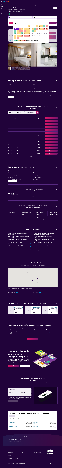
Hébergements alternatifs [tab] (20, 416)
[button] (2, 1)
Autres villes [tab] (12, 416)
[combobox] (20, 389)
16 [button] (15, 33)
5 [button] (22, 28)
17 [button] (17, 33)
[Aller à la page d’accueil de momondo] (7, 1)
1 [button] (29, 26)
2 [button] (15, 28)
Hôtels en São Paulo (12, 422)
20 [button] (24, 33)
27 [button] (24, 35)
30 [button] (39, 35)
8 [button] (29, 28)
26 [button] (22, 35)
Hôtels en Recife (35, 426)
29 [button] (29, 35)
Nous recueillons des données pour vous (33, 441)
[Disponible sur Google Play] (50, 451)
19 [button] (22, 33)
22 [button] (29, 33)
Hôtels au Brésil (24, 5)
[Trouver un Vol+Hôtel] (1, 11)
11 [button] (44, 28)
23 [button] (15, 35)
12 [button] (46, 28)
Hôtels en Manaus (35, 422)
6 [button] (32, 28)
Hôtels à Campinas (35, 5)
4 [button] (44, 26)
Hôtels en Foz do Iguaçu (36, 423)
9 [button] (39, 28)
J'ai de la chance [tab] (28, 416)
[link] (32, 339)
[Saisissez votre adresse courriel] (20, 395)
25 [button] (44, 33)
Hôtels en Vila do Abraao (13, 426)
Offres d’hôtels (10, 5)
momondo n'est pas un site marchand (33, 439)
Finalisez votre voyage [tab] (37, 416)
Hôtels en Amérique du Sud (17, 5)
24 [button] (17, 35)
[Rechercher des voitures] (1, 9)
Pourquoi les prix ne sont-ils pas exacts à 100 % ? (33, 443)
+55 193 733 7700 (11, 12)
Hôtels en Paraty (11, 423)
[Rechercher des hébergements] (1, 6)
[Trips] (1, 13)
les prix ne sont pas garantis (31, 436)
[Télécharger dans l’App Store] (50, 453)
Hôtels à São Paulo (29, 5)
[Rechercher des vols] (1, 4)
